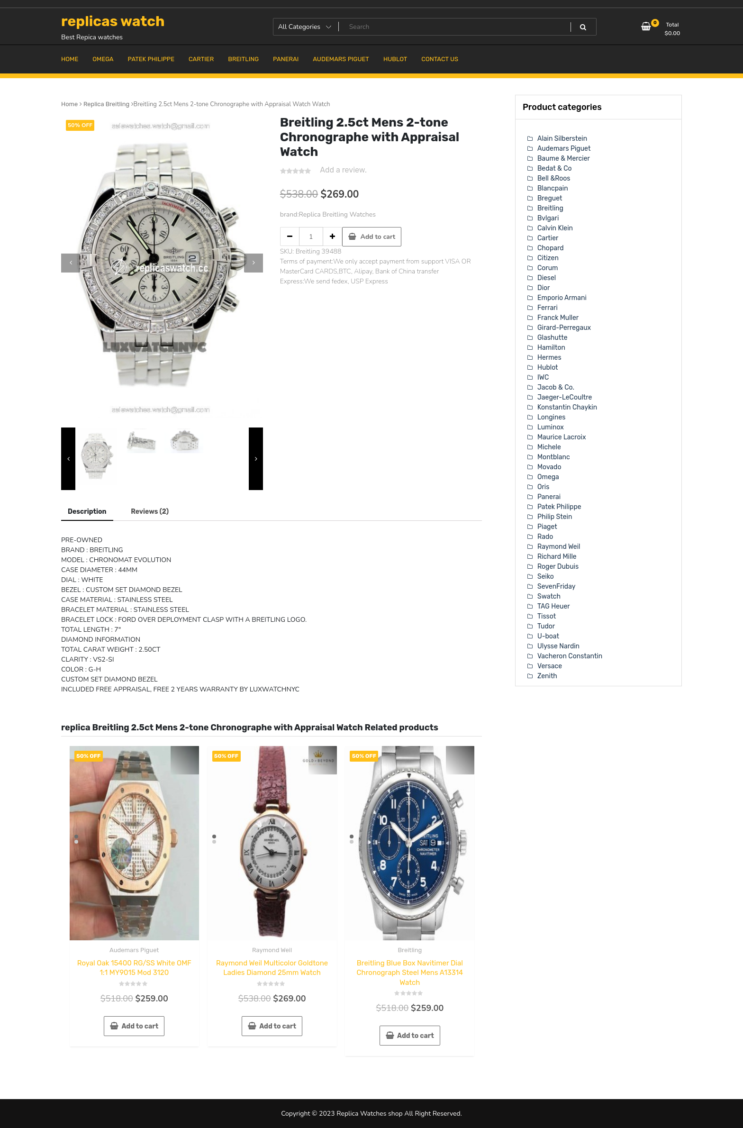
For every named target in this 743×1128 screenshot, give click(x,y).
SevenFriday (556, 586)
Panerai (549, 497)
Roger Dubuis (558, 567)
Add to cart (378, 236)
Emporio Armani (562, 298)
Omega (548, 477)
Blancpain (552, 188)
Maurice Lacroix (561, 437)
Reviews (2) (150, 512)
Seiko (545, 577)
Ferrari (547, 308)
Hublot (547, 368)
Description (87, 512)
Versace (549, 666)
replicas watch (112, 21)
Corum (547, 268)
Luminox (550, 427)
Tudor (546, 626)
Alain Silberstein (562, 139)
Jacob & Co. (555, 387)
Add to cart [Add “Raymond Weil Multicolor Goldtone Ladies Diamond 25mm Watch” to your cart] (277, 1026)
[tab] (87, 512)
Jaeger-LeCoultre (564, 397)
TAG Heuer (553, 606)
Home (69, 104)
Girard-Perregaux (564, 328)
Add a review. (343, 169)
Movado (549, 467)
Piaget (547, 527)
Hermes (549, 358)
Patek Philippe (559, 507)
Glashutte (552, 338)
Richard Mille (557, 557)
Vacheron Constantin (569, 656)
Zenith (547, 676)
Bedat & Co (554, 168)
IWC (543, 377)
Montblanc (553, 457)
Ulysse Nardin (558, 646)
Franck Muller (558, 318)
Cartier (547, 238)
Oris (543, 487)
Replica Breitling (106, 104)
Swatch (549, 596)
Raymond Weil (272, 950)
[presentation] (70, 263)
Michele (549, 447)
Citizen (548, 258)
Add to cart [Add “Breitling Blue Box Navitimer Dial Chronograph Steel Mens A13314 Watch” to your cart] (415, 1036)
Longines (551, 417)
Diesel (546, 278)
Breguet (549, 198)
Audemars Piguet (134, 950)
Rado (545, 537)
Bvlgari (548, 218)
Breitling (410, 950)
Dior (543, 288)
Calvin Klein (555, 228)
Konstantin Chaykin (567, 407)
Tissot (546, 616)
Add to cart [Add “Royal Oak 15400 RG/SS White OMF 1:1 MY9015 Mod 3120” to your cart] (139, 1026)
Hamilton (551, 348)
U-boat (548, 636)
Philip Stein (554, 517)
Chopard (550, 248)
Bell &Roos (553, 178)
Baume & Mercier (563, 159)
